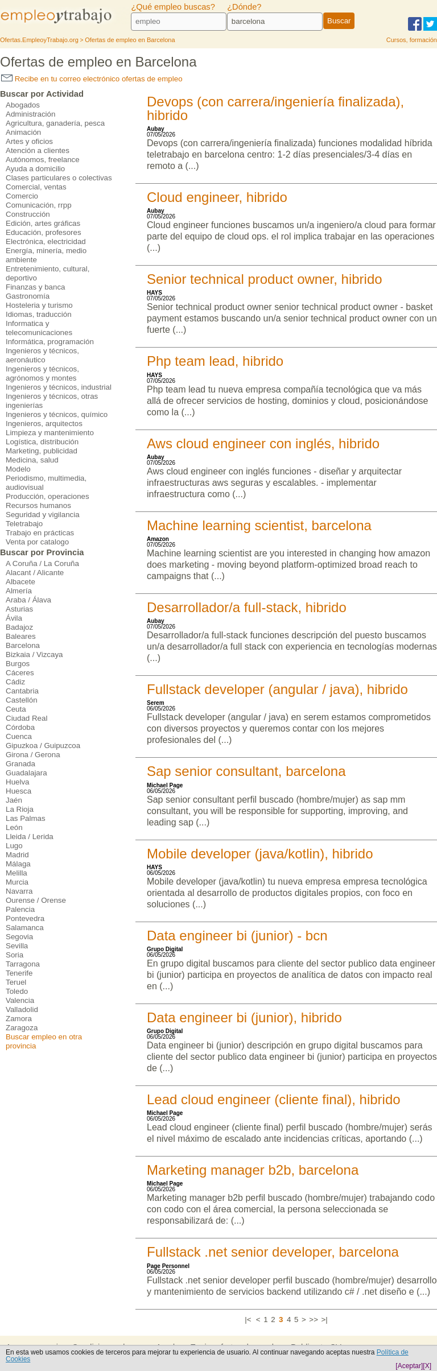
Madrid (17, 854)
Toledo (17, 991)
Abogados (23, 105)
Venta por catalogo (37, 542)
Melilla (16, 873)
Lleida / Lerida (29, 836)
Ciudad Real (26, 718)
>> (313, 1319)
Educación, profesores (43, 232)
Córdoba (20, 727)
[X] (427, 1365)
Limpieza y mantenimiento (50, 432)
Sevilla (17, 945)
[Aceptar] (409, 1365)
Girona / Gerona (33, 754)
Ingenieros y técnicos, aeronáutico (42, 355)
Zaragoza (22, 1027)
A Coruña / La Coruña (42, 563)
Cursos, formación (411, 39)
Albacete (20, 581)
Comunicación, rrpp (39, 205)
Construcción (28, 214)
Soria (14, 955)
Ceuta (16, 709)
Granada (20, 763)
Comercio (22, 196)
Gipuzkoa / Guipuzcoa (43, 745)
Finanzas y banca (35, 287)
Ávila (14, 618)
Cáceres (20, 672)
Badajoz (19, 627)
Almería (19, 591)
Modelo (18, 469)
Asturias (19, 609)
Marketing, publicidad (41, 451)
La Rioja (20, 809)
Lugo (14, 845)
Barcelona (23, 645)
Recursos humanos (38, 505)
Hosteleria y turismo (39, 305)
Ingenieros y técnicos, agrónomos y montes (42, 373)
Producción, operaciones (47, 496)
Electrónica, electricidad (46, 241)
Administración (30, 114)
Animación (23, 132)
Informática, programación (50, 341)
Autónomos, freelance (43, 159)
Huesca (18, 791)
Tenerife (19, 973)
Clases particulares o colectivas (59, 178)
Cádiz (15, 682)
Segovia (19, 936)
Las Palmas (26, 818)
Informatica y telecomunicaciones (39, 328)
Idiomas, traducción (39, 314)
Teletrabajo (24, 523)
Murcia (17, 882)
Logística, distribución (42, 441)
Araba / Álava (28, 600)
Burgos (18, 663)
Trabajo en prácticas (40, 532)
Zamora (19, 1018)
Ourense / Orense (36, 900)
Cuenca (19, 736)
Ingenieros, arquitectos (44, 423)
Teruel (16, 982)
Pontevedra (25, 918)
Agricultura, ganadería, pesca (55, 123)
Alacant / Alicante (35, 572)
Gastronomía (28, 296)
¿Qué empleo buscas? (173, 6)
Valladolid (22, 1009)
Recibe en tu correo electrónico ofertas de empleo (92, 79)
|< (248, 1319)
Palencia (20, 909)
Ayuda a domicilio (35, 168)
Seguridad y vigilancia (43, 514)
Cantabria (22, 691)
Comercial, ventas (36, 187)
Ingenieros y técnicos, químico (57, 414)
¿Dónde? (244, 6)
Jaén (14, 800)
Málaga (18, 864)
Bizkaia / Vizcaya (34, 654)
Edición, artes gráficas (43, 223)
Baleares (21, 636)
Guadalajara (26, 773)
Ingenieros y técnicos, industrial (59, 387)
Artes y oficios (29, 141)
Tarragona (23, 964)
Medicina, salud (32, 460)
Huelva (18, 782)
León (14, 827)
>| (324, 1319)
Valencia (20, 1000)
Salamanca (25, 927)
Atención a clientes (37, 150)
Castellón (22, 700)
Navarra (19, 891)
